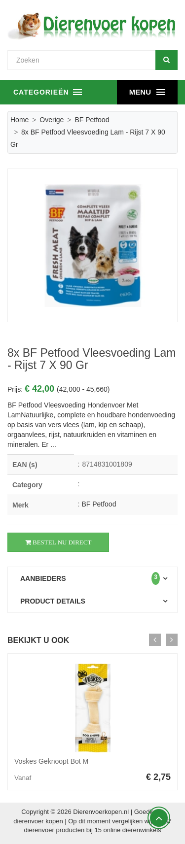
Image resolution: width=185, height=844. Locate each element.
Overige (51, 120)
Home (19, 120)
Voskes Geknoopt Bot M (51, 761)
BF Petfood (91, 120)
